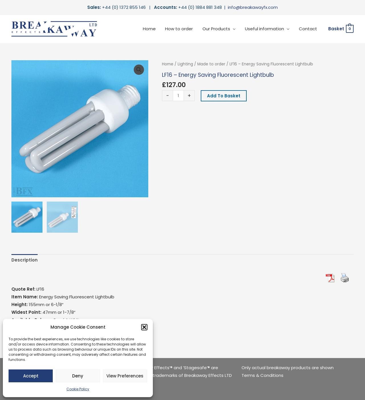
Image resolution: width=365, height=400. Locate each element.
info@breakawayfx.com (253, 7)
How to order (182, 29)
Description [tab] (24, 260)
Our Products (218, 29)
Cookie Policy (77, 389)
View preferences (124, 376)
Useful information (265, 29)
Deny (77, 376)
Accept (30, 376)
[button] (144, 327)
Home (153, 29)
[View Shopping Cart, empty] (341, 29)
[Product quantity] (178, 95)
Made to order (211, 64)
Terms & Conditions (262, 375)
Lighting (185, 64)
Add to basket (223, 96)
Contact (308, 29)
